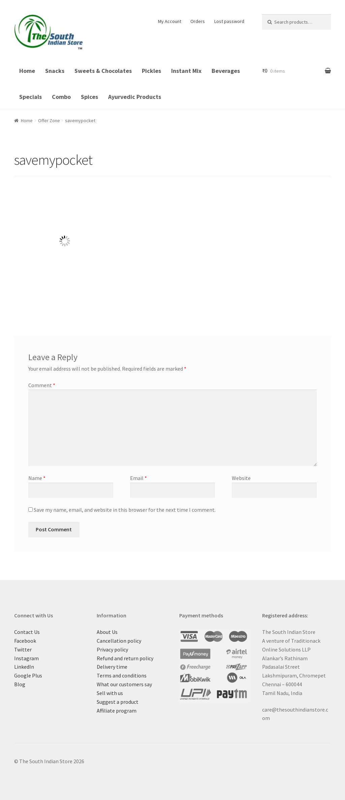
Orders (197, 21)
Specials (30, 97)
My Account (169, 21)
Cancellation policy (119, 640)
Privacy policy (112, 649)
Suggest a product (117, 701)
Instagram (26, 658)
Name (36, 478)
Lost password (229, 21)
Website (241, 478)
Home (27, 71)
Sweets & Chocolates (103, 71)
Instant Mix (186, 71)
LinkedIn (24, 666)
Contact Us (27, 632)
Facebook (25, 640)
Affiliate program (116, 710)
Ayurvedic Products (134, 97)
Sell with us (110, 693)
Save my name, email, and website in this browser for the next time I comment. (125, 509)
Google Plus (28, 675)
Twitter (23, 649)
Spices (89, 97)
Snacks (54, 71)
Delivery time (112, 666)
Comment (41, 385)
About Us (107, 632)
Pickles (151, 71)
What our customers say (124, 684)
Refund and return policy (125, 658)
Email (138, 478)
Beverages (226, 71)
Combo (61, 97)
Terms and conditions (122, 675)
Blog (19, 684)
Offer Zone (49, 120)
